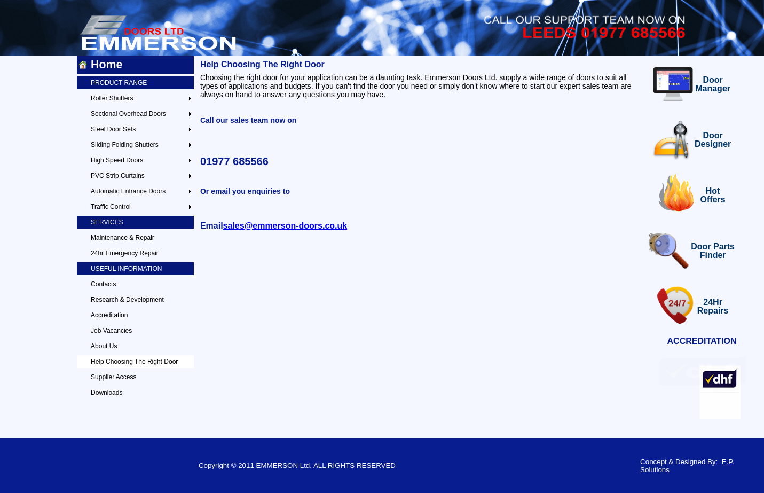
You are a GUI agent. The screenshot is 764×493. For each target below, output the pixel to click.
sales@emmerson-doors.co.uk (285, 225)
